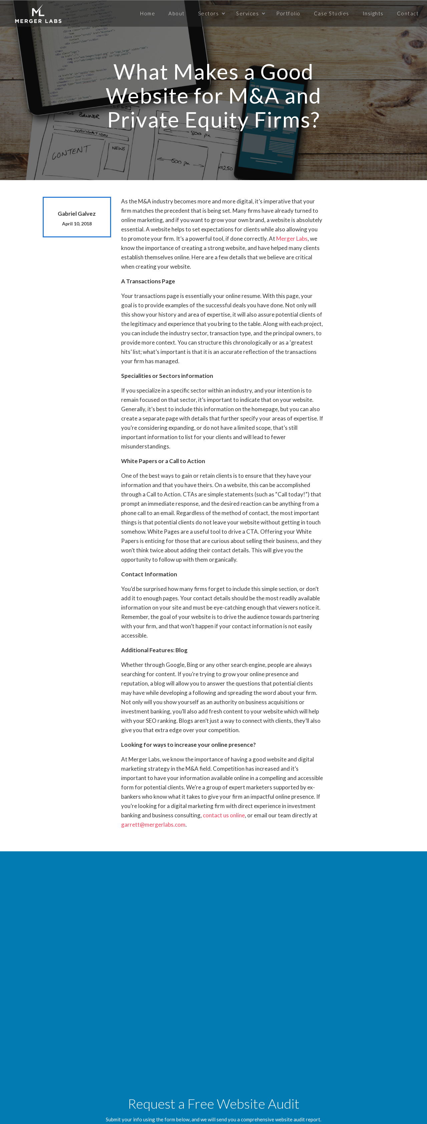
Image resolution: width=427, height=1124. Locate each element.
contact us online (224, 815)
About (176, 13)
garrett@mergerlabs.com (153, 824)
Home (147, 13)
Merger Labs (292, 238)
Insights (373, 13)
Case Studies (331, 13)
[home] (38, 13)
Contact (408, 13)
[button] (210, 13)
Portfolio (288, 13)
